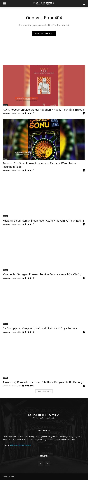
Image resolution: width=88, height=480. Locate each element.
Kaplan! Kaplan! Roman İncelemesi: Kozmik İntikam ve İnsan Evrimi (43, 220)
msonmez (6, 113)
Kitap (5, 105)
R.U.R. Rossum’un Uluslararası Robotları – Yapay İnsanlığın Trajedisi (44, 109)
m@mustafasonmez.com (20, 445)
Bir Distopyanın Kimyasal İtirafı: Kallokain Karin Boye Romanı (40, 328)
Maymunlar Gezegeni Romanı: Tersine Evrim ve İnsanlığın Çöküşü (42, 274)
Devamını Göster (44, 391)
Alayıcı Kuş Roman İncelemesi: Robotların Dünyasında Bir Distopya (43, 382)
